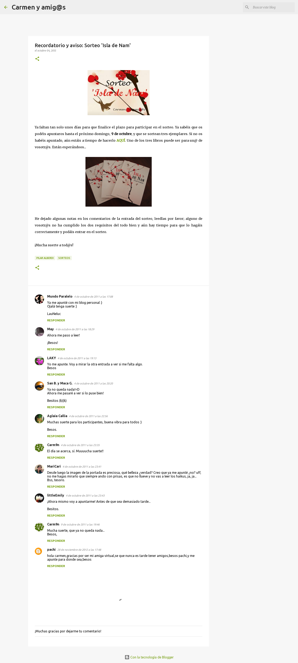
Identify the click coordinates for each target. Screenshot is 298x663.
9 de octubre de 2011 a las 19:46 (80, 524)
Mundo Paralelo (59, 296)
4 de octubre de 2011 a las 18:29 (74, 329)
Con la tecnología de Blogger (149, 657)
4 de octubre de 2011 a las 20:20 (93, 383)
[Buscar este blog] (273, 7)
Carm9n (53, 445)
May (50, 329)
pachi (51, 549)
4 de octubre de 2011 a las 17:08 (93, 296)
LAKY (51, 358)
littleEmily (55, 495)
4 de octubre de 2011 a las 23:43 (85, 495)
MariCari (54, 466)
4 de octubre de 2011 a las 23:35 (80, 445)
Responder (56, 320)
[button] (37, 59)
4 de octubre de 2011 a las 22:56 (88, 416)
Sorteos (64, 258)
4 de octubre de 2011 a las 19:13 (77, 358)
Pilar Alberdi (45, 258)
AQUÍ (121, 140)
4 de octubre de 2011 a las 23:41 (81, 466)
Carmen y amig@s (39, 7)
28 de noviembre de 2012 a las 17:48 (79, 549)
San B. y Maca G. (59, 383)
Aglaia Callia (57, 416)
